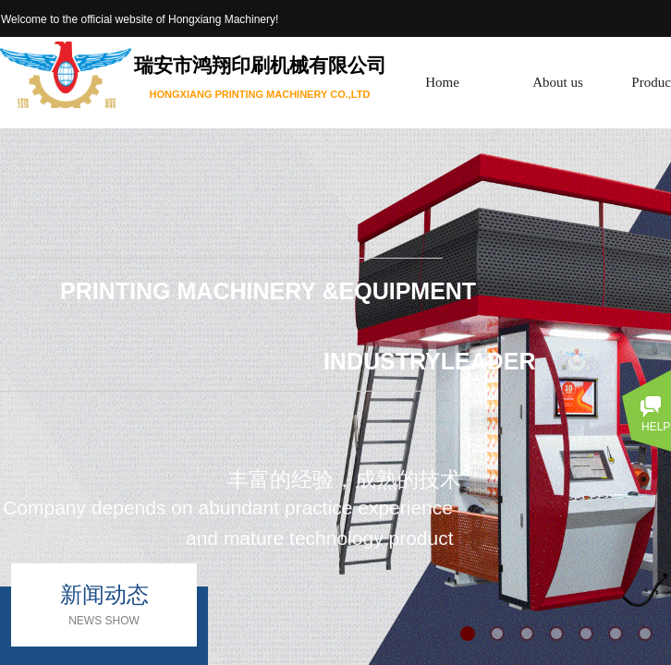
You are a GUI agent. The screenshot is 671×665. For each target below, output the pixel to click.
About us (557, 82)
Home (442, 82)
